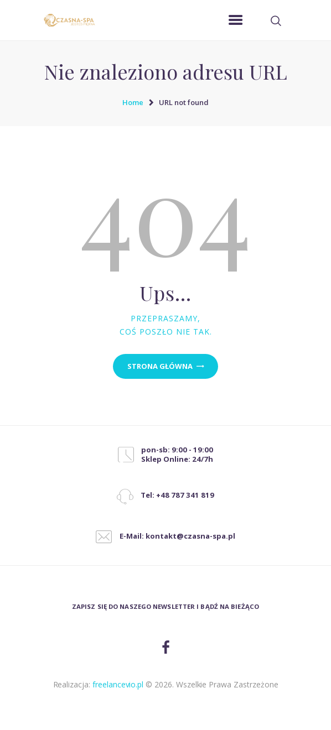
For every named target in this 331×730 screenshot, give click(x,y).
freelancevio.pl (117, 684)
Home (132, 102)
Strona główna (160, 366)
